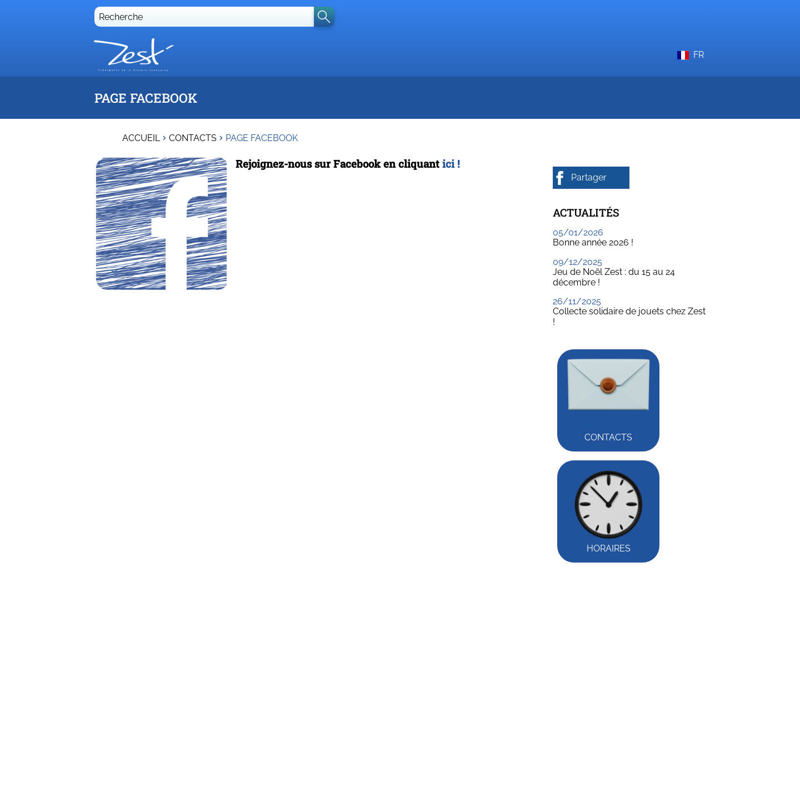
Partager (580, 178)
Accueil (141, 138)
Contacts (193, 138)
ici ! (451, 163)
